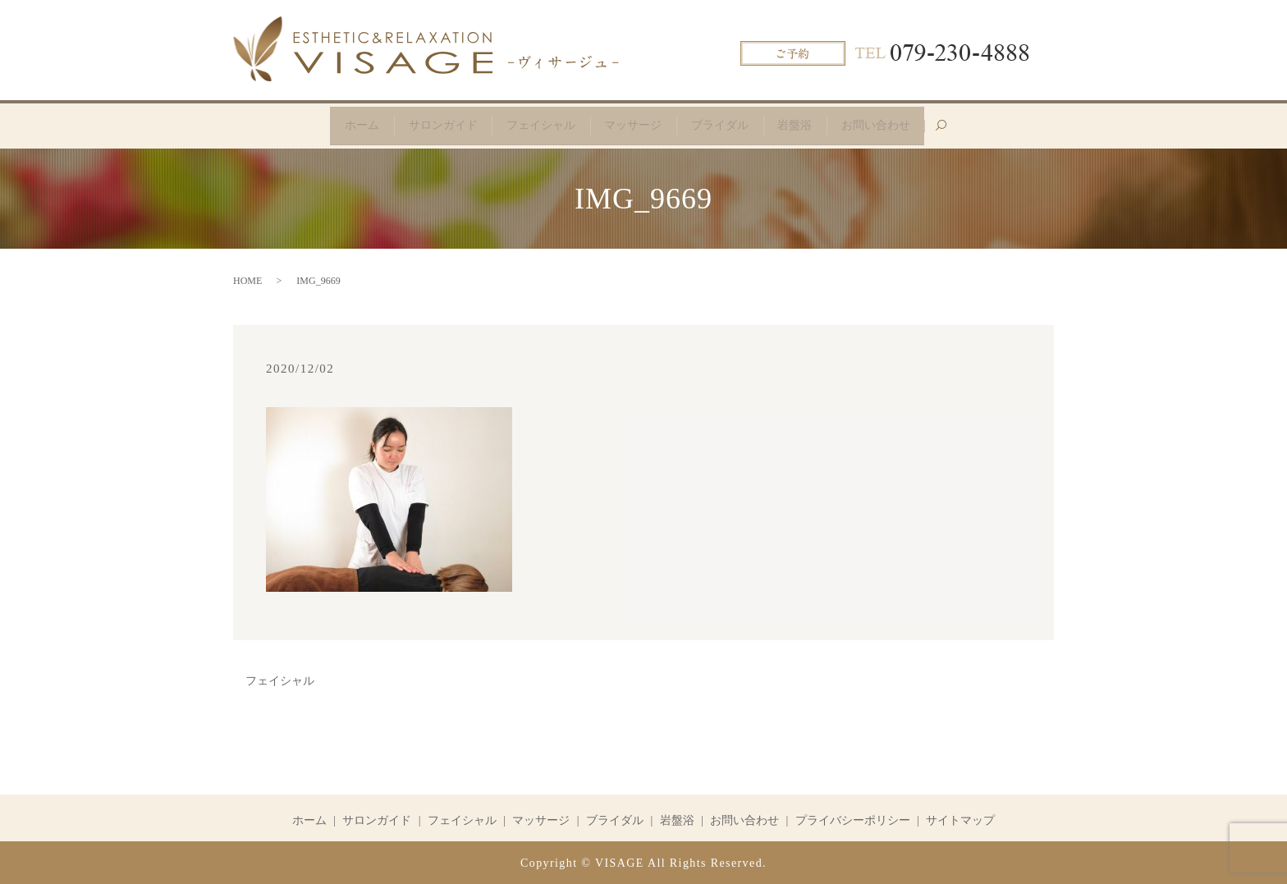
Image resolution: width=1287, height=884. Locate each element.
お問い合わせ (884, 124)
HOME (247, 280)
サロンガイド (436, 124)
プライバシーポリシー (852, 819)
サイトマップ (960, 819)
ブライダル (723, 124)
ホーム (353, 124)
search (959, 131)
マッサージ (633, 124)
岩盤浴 (801, 124)
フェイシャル (537, 124)
